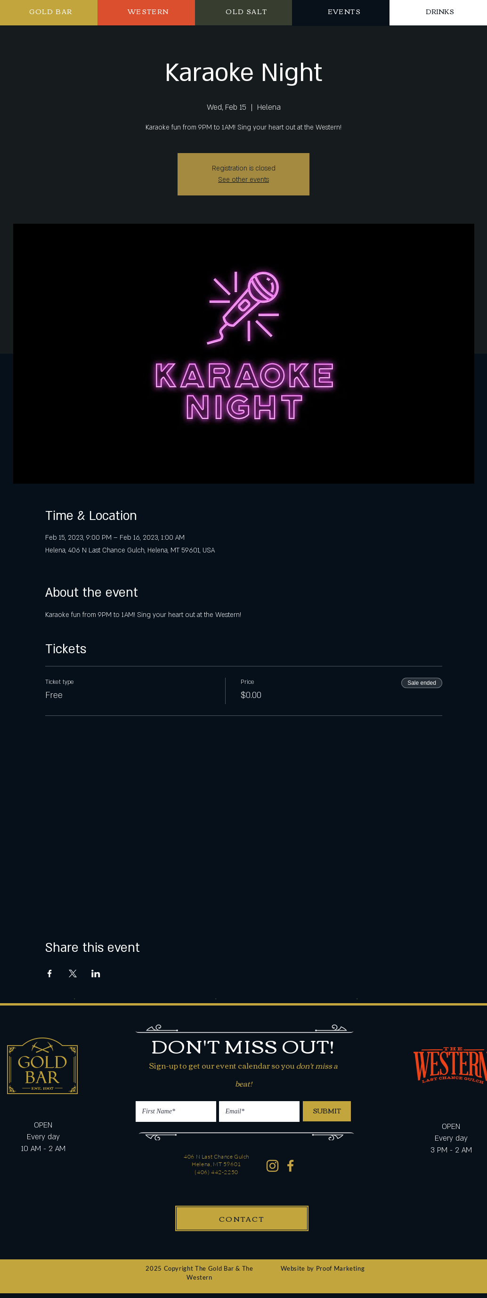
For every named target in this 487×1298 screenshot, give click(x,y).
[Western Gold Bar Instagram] (272, 1166)
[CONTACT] (242, 1218)
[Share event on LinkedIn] (95, 973)
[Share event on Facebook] (49, 973)
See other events (243, 179)
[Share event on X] (72, 973)
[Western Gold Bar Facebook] (291, 1166)
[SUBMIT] (327, 1111)
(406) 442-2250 (216, 1172)
